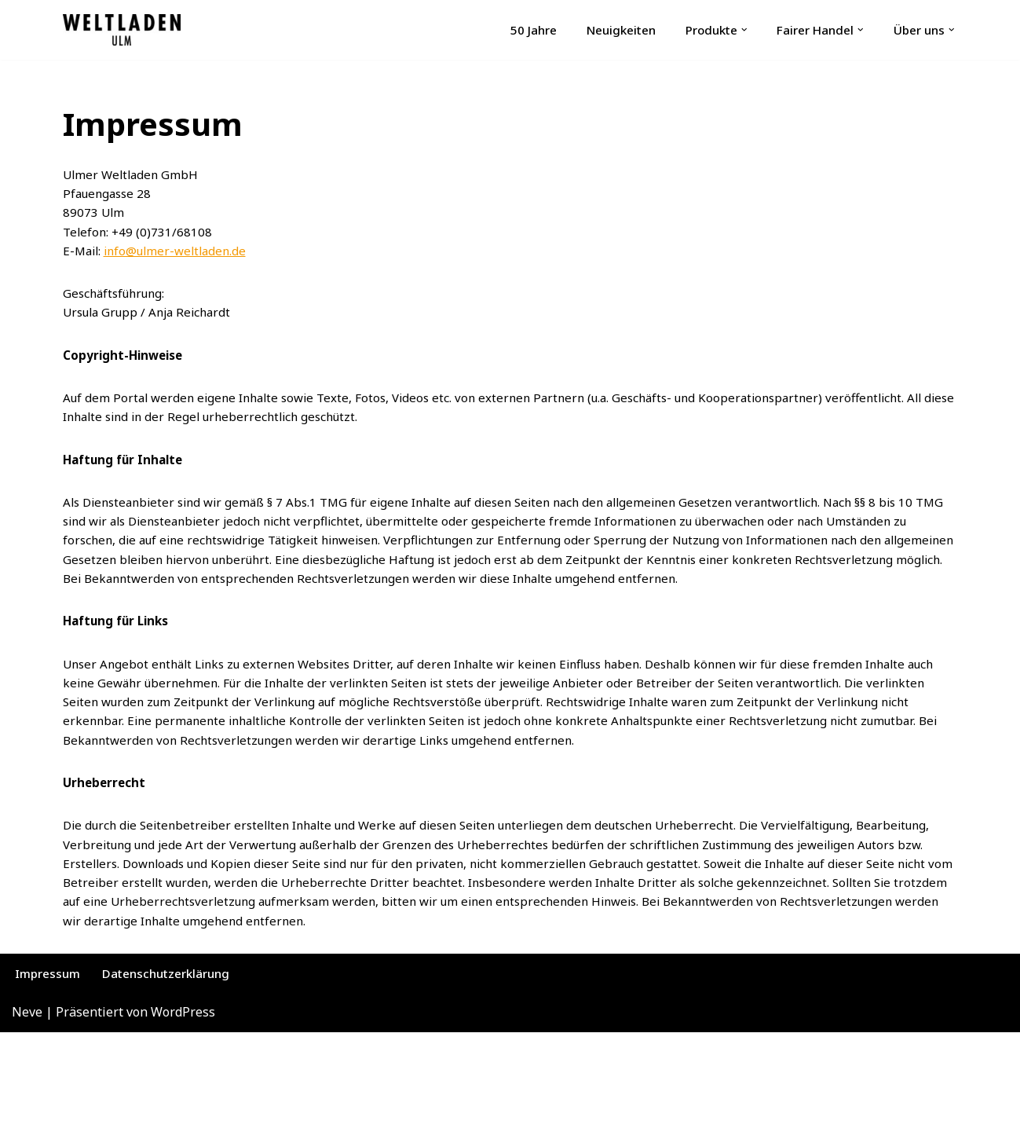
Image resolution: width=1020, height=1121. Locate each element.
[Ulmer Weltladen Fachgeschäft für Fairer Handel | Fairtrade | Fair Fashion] (122, 30)
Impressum (50, 1060)
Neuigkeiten (601, 29)
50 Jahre (508, 29)
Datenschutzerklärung (175, 1060)
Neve (27, 1100)
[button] (733, 30)
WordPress (183, 1100)
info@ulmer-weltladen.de (182, 260)
